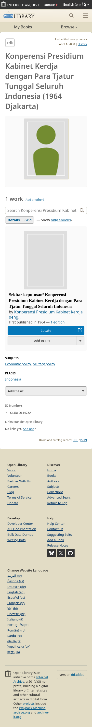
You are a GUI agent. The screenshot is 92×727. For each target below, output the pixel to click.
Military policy (44, 364)
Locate (46, 330)
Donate (50, 4)
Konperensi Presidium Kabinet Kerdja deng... (46, 314)
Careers (13, 486)
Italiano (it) (15, 619)
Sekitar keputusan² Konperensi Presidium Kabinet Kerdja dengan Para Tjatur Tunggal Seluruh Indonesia (45, 300)
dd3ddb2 (77, 674)
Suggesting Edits (59, 534)
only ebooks (61, 220)
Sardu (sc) (14, 635)
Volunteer (14, 475)
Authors (53, 481)
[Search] (42, 210)
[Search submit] (71, 15)
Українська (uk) (18, 646)
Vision (11, 470)
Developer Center (20, 523)
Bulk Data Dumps (20, 534)
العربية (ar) (14, 575)
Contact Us (55, 529)
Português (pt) (17, 624)
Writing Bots (16, 540)
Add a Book (55, 540)
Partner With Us (19, 481)
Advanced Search (60, 497)
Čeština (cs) (15, 581)
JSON (83, 440)
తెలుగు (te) (14, 641)
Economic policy (18, 364)
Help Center (56, 523)
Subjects (53, 486)
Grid (28, 220)
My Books (23, 27)
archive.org (21, 712)
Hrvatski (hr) (16, 614)
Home (51, 470)
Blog (10, 492)
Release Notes (57, 545)
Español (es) (16, 597)
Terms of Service (19, 497)
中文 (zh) (13, 652)
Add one (28, 429)
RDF (75, 440)
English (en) (16, 592)
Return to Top (57, 503)
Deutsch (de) (16, 586)
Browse (61, 27)
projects (29, 703)
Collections (55, 492)
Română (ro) (16, 630)
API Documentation (21, 529)
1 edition (58, 322)
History (82, 44)
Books (51, 475)
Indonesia (13, 379)
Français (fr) (16, 603)
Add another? (35, 200)
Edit (10, 42)
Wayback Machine (32, 708)
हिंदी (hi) (12, 608)
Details (14, 220)
